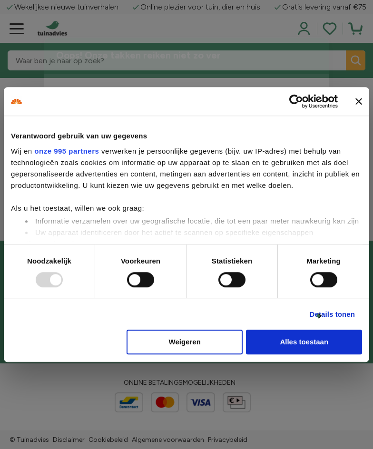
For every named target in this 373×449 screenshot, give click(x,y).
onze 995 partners (66, 151)
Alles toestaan (304, 342)
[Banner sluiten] (358, 101)
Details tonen (332, 314)
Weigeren (185, 342)
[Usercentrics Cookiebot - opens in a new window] (296, 101)
